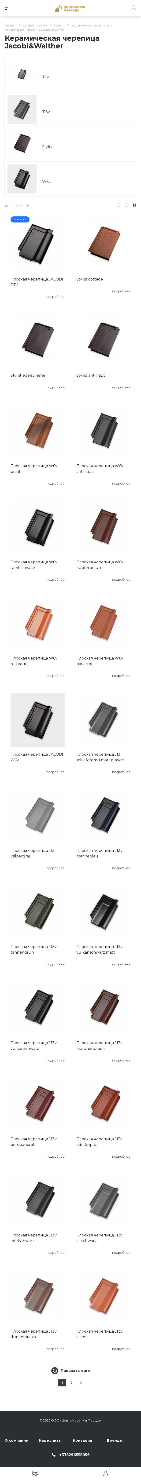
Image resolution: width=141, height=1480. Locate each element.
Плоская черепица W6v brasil (34, 469)
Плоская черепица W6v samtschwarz (34, 565)
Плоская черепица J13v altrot (99, 1334)
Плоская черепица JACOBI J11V (37, 282)
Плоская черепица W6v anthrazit (99, 469)
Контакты (82, 1440)
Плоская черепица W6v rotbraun (34, 661)
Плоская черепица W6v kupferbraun (99, 565)
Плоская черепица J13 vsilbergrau (33, 853)
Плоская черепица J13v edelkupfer (99, 1142)
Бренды (115, 1440)
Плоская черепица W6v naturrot (99, 661)
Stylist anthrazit (90, 375)
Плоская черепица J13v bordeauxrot (34, 1142)
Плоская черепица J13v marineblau (99, 853)
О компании (17, 1440)
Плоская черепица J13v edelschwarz (34, 1238)
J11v (45, 77)
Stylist (47, 147)
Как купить (50, 1440)
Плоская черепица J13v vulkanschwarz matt (99, 949)
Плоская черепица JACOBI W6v (37, 757)
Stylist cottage (89, 279)
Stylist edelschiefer (28, 375)
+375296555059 (74, 1455)
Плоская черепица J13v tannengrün (34, 949)
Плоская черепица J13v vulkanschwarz (34, 1046)
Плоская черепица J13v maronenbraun (99, 1046)
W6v (46, 181)
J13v (46, 112)
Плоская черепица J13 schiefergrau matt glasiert (100, 757)
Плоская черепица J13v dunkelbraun (34, 1334)
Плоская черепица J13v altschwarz (99, 1238)
